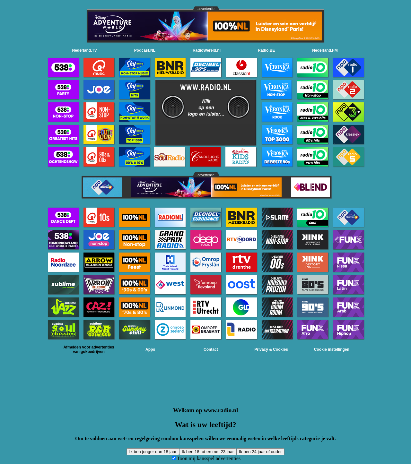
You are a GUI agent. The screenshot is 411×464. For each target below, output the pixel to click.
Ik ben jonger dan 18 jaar (152, 451)
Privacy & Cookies (271, 349)
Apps (150, 349)
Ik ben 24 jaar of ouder (260, 451)
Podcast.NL (144, 50)
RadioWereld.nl (207, 50)
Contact (211, 349)
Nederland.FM (324, 50)
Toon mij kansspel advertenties (208, 458)
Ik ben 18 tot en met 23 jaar (208, 451)
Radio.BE (266, 50)
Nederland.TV (84, 50)
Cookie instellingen (331, 349)
